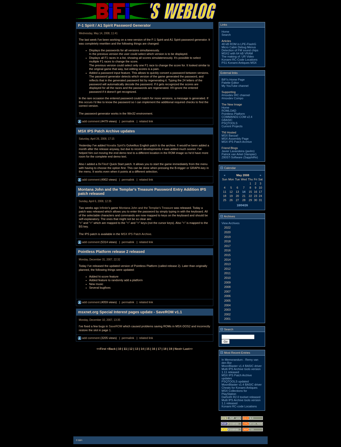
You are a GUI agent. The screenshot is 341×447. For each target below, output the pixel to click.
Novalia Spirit (115, 145)
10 (119, 348)
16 (153, 348)
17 (159, 348)
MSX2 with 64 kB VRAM (237, 53)
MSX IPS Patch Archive (136, 234)
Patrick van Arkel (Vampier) (239, 154)
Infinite (104, 207)
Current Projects (232, 126)
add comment (89, 121)
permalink (128, 121)
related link (146, 121)
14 (142, 348)
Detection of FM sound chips (240, 50)
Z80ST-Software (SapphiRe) (240, 157)
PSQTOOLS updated (235, 381)
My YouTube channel (235, 85)
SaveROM (115, 326)
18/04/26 (242, 205)
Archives (228, 216)
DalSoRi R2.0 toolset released (241, 397)
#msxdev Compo (232, 98)
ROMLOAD (229, 110)
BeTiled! (103, 164)
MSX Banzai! (230, 135)
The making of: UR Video (238, 56)
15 (148, 348)
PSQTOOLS (229, 123)
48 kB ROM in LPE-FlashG (239, 44)
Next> (179, 348)
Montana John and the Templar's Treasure (146, 207)
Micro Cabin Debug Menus (239, 47)
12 (130, 348)
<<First (101, 348)
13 (136, 348)
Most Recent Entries (235, 352)
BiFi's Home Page (233, 79)
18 (164, 348)
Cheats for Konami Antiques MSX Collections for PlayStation (240, 390)
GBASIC (227, 120)
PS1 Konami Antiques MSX (239, 62)
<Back (111, 348)
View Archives (230, 223)
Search (226, 34)
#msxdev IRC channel (236, 95)
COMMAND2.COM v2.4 (237, 116)
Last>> (188, 348)
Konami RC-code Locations (239, 406)
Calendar (228, 167)
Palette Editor (230, 82)
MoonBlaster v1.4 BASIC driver (242, 365)
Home (225, 31)
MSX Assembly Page (235, 138)
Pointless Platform (233, 113)
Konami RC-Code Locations (240, 59)
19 (170, 348)
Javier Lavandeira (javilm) (238, 151)
